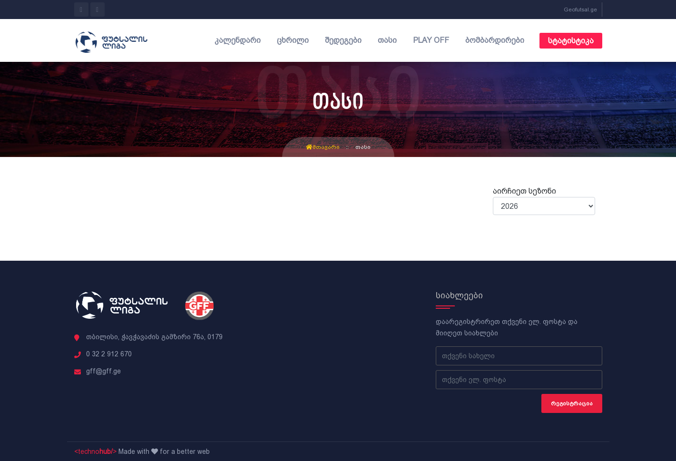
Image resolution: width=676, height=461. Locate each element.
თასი (387, 40)
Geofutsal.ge (580, 9)
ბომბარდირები (494, 40)
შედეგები (343, 40)
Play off (431, 40)
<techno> (95, 451)
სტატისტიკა (571, 41)
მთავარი (323, 147)
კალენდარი (238, 40)
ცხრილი (293, 40)
